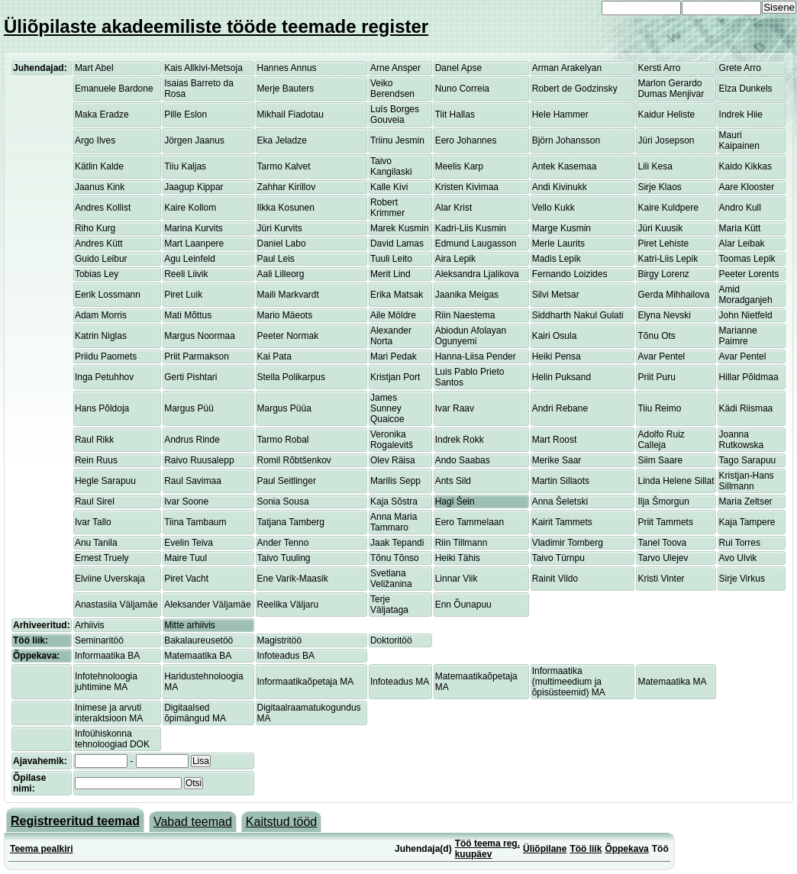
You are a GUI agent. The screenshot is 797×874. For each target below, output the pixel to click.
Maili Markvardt (288, 294)
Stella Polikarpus (291, 377)
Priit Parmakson (196, 356)
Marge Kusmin (561, 228)
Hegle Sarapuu (105, 481)
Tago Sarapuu (747, 460)
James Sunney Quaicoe (387, 408)
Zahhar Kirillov (286, 187)
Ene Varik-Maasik (292, 578)
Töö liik (586, 848)
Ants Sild (453, 481)
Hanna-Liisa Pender (475, 356)
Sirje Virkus (742, 578)
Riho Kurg (95, 228)
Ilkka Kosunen (286, 207)
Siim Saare (659, 460)
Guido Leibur (101, 258)
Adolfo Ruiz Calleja (660, 439)
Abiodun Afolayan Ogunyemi (470, 336)
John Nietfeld (746, 315)
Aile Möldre (393, 315)
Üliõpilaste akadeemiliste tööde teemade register (216, 26)
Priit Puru (656, 377)
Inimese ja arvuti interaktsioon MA (109, 713)
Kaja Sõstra (394, 501)
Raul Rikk (94, 439)
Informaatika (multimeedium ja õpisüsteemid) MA (568, 682)
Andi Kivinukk (559, 187)
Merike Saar (557, 460)
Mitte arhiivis (189, 625)
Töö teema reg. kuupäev (487, 848)
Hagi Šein (455, 501)
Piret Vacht (186, 578)
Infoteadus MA (399, 681)
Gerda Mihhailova (673, 294)
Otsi (194, 783)
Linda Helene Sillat (675, 481)
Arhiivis (90, 625)
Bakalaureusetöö (198, 640)
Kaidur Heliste (666, 114)
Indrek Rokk (459, 439)
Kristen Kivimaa (467, 187)
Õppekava (626, 848)
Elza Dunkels (746, 88)
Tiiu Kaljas (185, 166)
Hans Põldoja (102, 408)
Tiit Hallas (455, 114)
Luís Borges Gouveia (394, 114)
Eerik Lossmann (107, 294)
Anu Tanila (96, 542)
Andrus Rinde (192, 439)
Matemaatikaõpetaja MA (476, 681)
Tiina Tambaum (195, 522)
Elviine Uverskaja (110, 578)
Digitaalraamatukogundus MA (309, 713)
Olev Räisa (392, 460)
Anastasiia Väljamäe (116, 604)
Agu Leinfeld (189, 258)
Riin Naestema (465, 315)
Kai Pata (274, 356)
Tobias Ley (96, 274)
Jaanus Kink (99, 187)
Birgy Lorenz (663, 274)
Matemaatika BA (197, 655)
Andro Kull (740, 207)
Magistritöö (279, 640)
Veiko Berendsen (392, 88)
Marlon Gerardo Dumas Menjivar (670, 88)
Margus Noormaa (199, 336)
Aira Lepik (455, 258)
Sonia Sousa (283, 501)
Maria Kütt (740, 228)
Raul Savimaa (192, 481)
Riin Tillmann (461, 542)
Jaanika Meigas (467, 294)
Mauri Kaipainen (739, 140)
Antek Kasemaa (564, 166)
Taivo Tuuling (284, 558)
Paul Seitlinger (286, 481)
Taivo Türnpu (558, 558)
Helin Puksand (561, 377)
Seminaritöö (99, 640)
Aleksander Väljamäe (207, 604)
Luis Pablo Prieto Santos (470, 377)
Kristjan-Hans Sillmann (746, 481)
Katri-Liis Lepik (667, 258)
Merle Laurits (558, 243)
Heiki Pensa (556, 356)
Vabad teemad (192, 821)
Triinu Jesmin (397, 140)
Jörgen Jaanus (194, 140)
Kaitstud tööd (281, 821)
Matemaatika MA (671, 681)
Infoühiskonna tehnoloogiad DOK (112, 739)
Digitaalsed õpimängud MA (195, 713)
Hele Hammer (560, 114)
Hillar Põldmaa (749, 377)
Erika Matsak (396, 294)
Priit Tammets (664, 522)
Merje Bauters (286, 88)
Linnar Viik (456, 578)
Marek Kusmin (399, 228)
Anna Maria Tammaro (393, 522)
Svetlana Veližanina (391, 578)
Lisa (200, 761)
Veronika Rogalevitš (391, 439)
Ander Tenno (283, 542)
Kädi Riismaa (746, 408)
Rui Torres (739, 542)
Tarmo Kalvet (284, 166)
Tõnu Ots (656, 336)
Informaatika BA (107, 655)
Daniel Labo (281, 243)
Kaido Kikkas (745, 166)
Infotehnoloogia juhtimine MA (106, 681)
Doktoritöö (391, 640)
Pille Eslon (185, 114)
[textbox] (128, 783)
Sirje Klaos (659, 187)
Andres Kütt (99, 243)
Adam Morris (101, 315)
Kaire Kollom (190, 207)
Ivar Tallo (93, 522)
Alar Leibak (742, 243)
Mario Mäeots (285, 315)
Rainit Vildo (555, 578)
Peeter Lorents (749, 274)
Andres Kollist (103, 207)
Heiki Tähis (457, 558)
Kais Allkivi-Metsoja (203, 68)
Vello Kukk (553, 207)
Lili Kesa (654, 166)
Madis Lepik (556, 258)
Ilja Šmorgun (663, 501)
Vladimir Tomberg (567, 542)
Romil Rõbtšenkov (294, 460)
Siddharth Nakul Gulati (578, 315)
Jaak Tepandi (397, 542)
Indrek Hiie (741, 114)
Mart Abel (94, 68)
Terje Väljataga (389, 604)
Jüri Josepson (665, 140)
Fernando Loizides (570, 274)
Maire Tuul (185, 558)
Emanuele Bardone (114, 88)
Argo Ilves (95, 140)
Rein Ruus (96, 460)
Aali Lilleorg (281, 274)
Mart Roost (554, 439)
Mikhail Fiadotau (290, 114)
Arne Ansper (395, 68)
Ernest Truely (102, 558)
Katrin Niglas (101, 336)
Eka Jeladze (282, 140)
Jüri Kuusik (659, 228)
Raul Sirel (95, 501)
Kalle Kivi (389, 187)
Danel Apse (458, 68)
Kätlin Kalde (99, 166)
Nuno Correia (462, 88)
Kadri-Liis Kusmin (470, 228)
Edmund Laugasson (476, 243)
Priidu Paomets (106, 356)
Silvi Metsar (555, 294)
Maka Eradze (102, 114)
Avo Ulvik (738, 558)
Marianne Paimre (738, 336)
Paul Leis (276, 258)
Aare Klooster (747, 187)
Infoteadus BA (286, 655)
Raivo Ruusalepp (199, 460)
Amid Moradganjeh (746, 294)
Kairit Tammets (562, 522)
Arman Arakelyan (567, 68)
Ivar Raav (454, 408)
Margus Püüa (284, 408)
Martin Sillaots (560, 481)
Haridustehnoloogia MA (203, 681)
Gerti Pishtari (190, 377)
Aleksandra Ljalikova (477, 274)
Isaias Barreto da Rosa (199, 88)
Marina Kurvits (193, 228)
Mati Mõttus (187, 315)
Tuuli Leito (391, 258)
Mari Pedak (393, 356)
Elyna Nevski (663, 315)
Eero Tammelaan (470, 522)
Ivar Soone (186, 501)
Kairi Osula (554, 336)
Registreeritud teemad (75, 820)
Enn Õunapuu (463, 604)
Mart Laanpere (194, 243)
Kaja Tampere (747, 522)
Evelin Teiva (188, 542)
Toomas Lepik (747, 258)
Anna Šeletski (560, 501)
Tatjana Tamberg (291, 522)
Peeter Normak (288, 336)
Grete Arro (740, 68)
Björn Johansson (566, 140)
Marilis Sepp (395, 481)
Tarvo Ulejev (662, 558)
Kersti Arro (658, 68)
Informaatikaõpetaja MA (305, 681)
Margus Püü (189, 408)
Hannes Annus (287, 68)
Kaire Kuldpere (667, 207)
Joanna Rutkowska (741, 439)
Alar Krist (454, 207)
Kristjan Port (395, 377)
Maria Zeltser (746, 501)
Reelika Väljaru (288, 604)
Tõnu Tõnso (394, 558)
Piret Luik (183, 294)
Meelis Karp (459, 166)
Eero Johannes (466, 140)
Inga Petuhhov (104, 377)
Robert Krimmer (387, 207)
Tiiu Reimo (659, 408)
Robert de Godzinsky (575, 88)
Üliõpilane (544, 848)
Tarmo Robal (283, 439)
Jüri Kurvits (279, 228)
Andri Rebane (560, 408)
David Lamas (397, 243)
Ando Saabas (462, 460)
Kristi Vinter (660, 578)
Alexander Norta (390, 336)
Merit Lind (390, 274)
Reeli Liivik (186, 274)
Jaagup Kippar (193, 187)
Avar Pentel (661, 356)
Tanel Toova (661, 542)
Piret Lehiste (663, 243)
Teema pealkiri (41, 848)
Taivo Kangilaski (391, 166)
